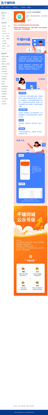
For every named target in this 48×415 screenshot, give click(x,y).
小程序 (9, 26)
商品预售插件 (4, 78)
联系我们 (29, 7)
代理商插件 (4, 61)
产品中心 (7, 7)
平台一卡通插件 (5, 73)
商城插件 (3, 15)
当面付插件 (4, 101)
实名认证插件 (4, 76)
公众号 (19, 405)
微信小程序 (4, 26)
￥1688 (28, 20)
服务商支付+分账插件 (6, 63)
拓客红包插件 (4, 88)
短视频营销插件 (5, 86)
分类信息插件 (4, 71)
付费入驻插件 (4, 103)
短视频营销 (8, 38)
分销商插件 (4, 58)
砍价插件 (3, 81)
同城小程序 (4, 28)
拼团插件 (3, 83)
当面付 (3, 38)
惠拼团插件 (4, 96)
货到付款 (3, 48)
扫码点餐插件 (4, 93)
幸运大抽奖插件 (5, 98)
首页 (3, 7)
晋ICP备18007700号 (30, 412)
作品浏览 (23, 7)
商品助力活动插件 (5, 56)
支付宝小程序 (4, 33)
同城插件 (3, 18)
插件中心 (15, 7)
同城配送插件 (4, 66)
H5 (16, 405)
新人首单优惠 (4, 43)
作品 (9, 33)
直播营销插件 (4, 91)
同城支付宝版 (4, 68)
